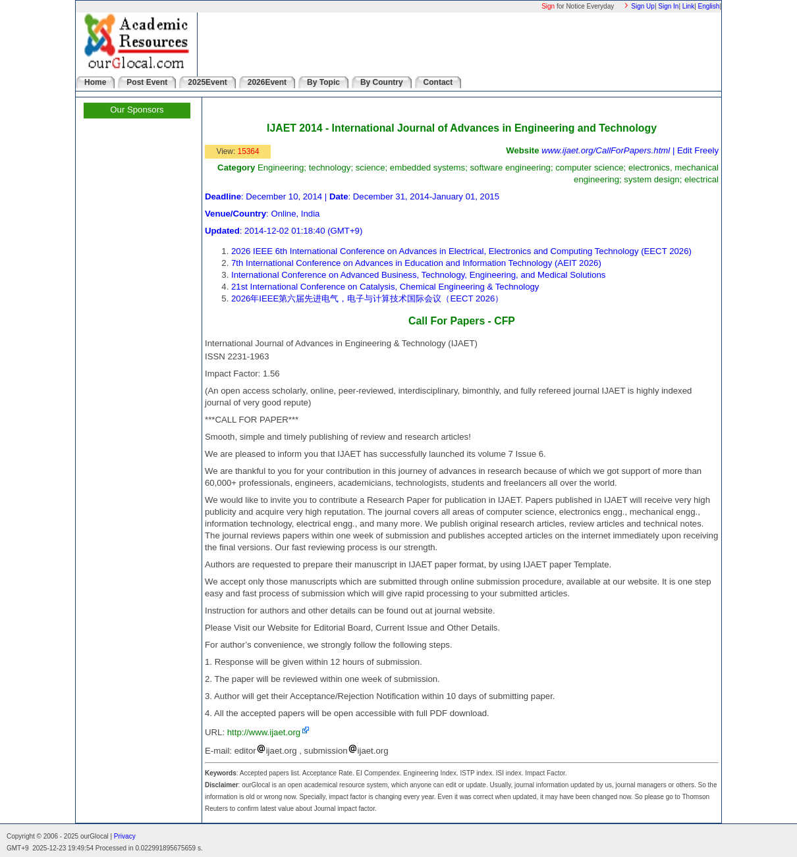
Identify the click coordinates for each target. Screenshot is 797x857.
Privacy (125, 836)
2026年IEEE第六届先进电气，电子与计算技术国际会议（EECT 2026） (367, 298)
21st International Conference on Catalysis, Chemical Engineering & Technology (385, 287)
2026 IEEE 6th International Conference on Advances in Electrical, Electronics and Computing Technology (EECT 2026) (461, 251)
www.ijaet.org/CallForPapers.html (605, 150)
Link (688, 6)
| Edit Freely (694, 150)
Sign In (668, 6)
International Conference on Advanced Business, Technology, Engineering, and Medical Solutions (418, 275)
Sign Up (643, 6)
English (709, 6)
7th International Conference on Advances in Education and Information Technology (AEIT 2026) (416, 263)
